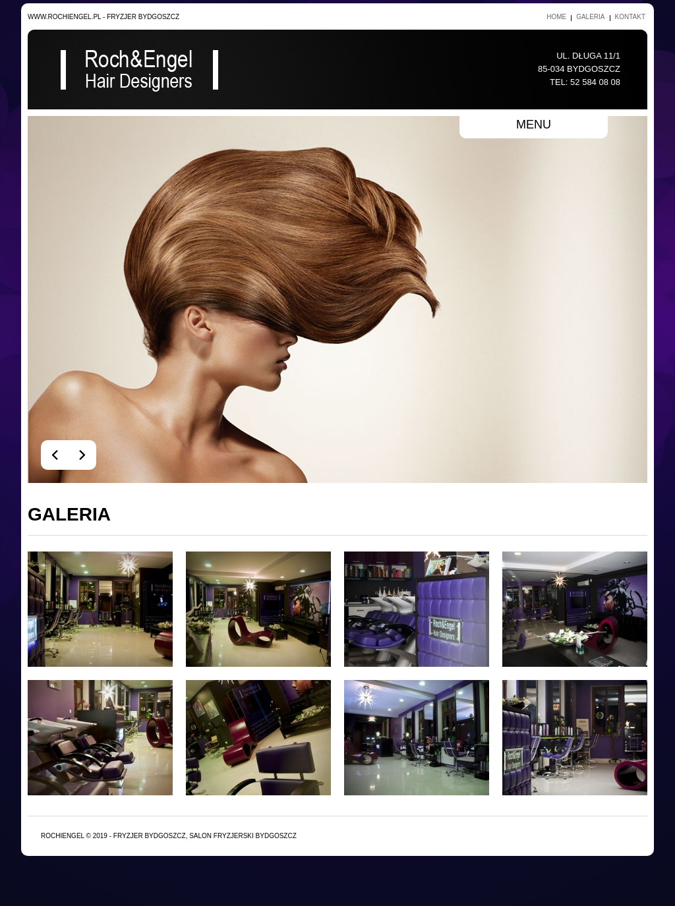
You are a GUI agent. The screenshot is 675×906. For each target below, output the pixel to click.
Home (556, 16)
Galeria (590, 16)
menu (533, 124)
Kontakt (630, 16)
